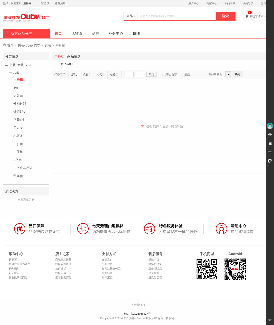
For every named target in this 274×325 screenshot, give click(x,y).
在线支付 (107, 259)
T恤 (16, 88)
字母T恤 (19, 120)
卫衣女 (18, 128)
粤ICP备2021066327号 (137, 313)
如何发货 (60, 268)
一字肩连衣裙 (22, 168)
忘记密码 (14, 273)
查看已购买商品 (18, 277)
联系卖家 (153, 273)
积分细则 (14, 268)
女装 (48, 45)
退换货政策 (155, 264)
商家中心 (213, 3)
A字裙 (17, 160)
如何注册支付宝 (111, 268)
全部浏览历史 (26, 199)
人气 (99, 74)
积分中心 (116, 33)
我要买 (13, 259)
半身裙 (18, 79)
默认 (74, 74)
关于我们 (136, 304)
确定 (151, 74)
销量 (85, 74)
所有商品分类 (21, 33)
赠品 (186, 74)
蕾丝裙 (18, 176)
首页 (58, 33)
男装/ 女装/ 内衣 (29, 45)
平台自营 (170, 74)
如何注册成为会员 (19, 264)
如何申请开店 (63, 273)
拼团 (136, 33)
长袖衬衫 (19, 103)
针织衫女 (19, 111)
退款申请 (153, 259)
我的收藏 (231, 3)
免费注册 (60, 3)
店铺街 (76, 33)
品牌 (95, 33)
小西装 (18, 136)
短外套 (18, 96)
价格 (113, 74)
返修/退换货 (155, 268)
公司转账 (107, 273)
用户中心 (194, 3)
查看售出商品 (63, 277)
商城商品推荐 (63, 259)
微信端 (265, 3)
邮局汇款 (107, 277)
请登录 (45, 3)
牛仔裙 (18, 152)
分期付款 (107, 264)
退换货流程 (155, 277)
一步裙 (18, 144)
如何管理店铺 (63, 264)
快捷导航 (249, 3)
